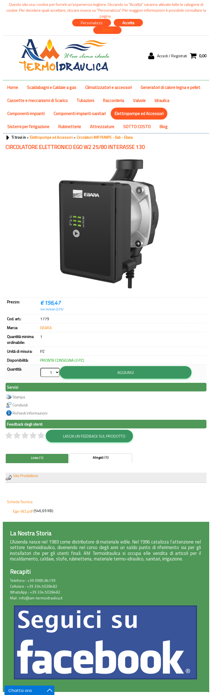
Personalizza (91, 23)
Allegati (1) (100, 457)
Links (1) (37, 457)
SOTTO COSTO (137, 126)
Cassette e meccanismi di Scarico (37, 100)
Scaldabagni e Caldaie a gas (51, 87)
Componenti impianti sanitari (80, 113)
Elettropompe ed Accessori (139, 113)
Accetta (128, 23)
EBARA (46, 328)
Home (12, 87)
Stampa (18, 397)
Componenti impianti (26, 113)
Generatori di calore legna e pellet (170, 87)
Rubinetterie (69, 126)
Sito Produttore (25, 475)
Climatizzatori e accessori (108, 87)
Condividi (20, 405)
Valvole (139, 100)
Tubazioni (85, 100)
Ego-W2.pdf (23, 511)
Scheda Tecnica (19, 502)
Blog (164, 126)
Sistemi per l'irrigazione (28, 126)
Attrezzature (102, 126)
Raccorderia (113, 100)
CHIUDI (107, 30)
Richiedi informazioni (29, 413)
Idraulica (162, 100)
